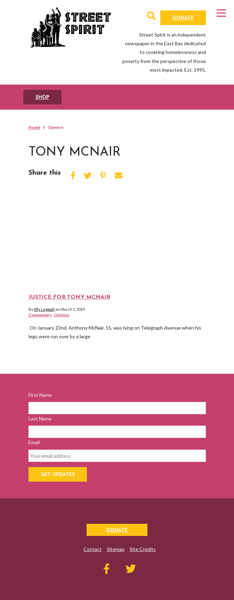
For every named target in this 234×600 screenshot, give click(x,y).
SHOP (42, 97)
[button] (151, 17)
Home (34, 127)
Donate (183, 18)
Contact (92, 549)
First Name (40, 395)
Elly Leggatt (44, 309)
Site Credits (143, 549)
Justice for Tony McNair (69, 297)
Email (34, 442)
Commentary (40, 315)
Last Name (40, 418)
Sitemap (115, 549)
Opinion (61, 315)
